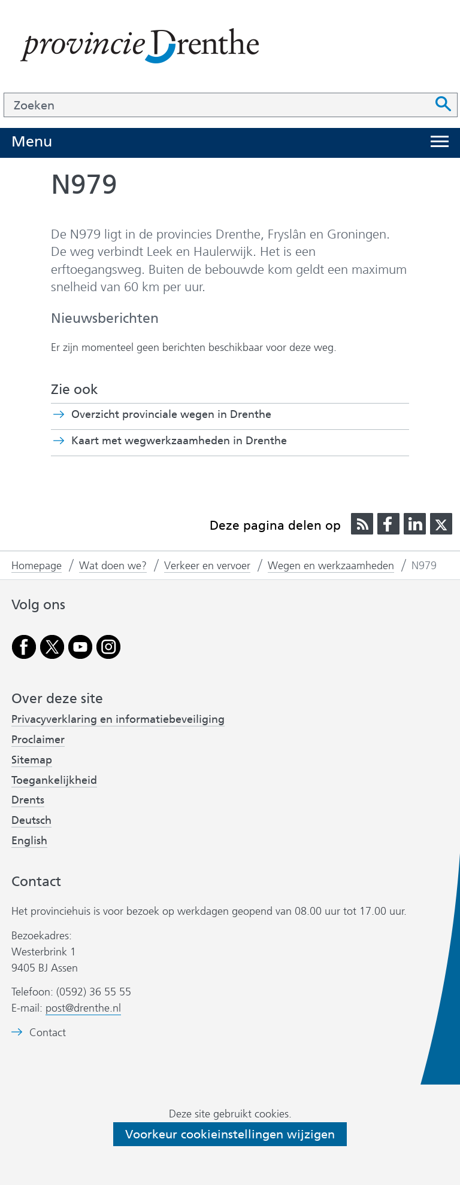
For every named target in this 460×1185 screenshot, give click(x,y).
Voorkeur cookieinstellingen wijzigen (230, 1134)
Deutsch (31, 820)
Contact (47, 1033)
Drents (27, 800)
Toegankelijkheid (54, 780)
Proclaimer (38, 739)
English (29, 840)
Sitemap (31, 759)
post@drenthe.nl (83, 1008)
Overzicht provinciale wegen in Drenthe (171, 414)
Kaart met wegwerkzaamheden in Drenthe (200, 440)
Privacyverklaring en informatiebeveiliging (118, 719)
